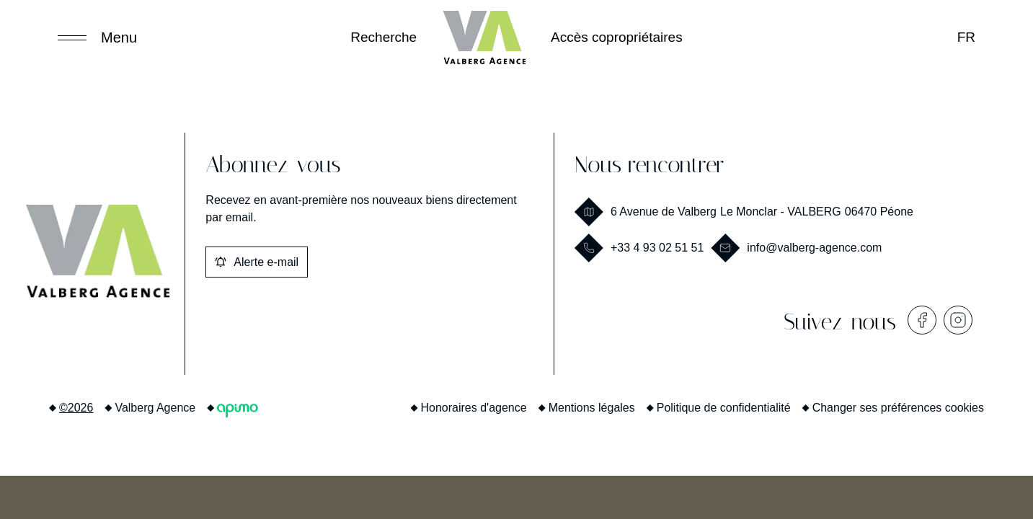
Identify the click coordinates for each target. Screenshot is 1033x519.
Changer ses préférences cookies (898, 408)
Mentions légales (592, 408)
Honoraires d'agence (474, 408)
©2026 (76, 408)
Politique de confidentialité (724, 408)
